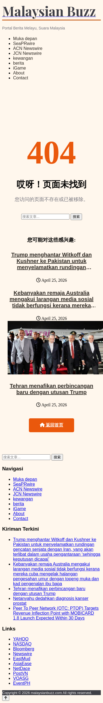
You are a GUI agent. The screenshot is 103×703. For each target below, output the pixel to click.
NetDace (21, 668)
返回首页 (51, 425)
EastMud (21, 658)
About (19, 73)
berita (18, 63)
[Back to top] (5, 698)
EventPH (21, 683)
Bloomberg (23, 649)
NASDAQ (22, 644)
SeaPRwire (24, 43)
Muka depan (25, 38)
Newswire (22, 653)
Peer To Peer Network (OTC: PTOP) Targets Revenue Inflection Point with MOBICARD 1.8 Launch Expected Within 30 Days (56, 613)
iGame (19, 68)
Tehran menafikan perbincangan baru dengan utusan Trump (51, 389)
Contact (20, 78)
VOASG (21, 678)
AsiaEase (22, 663)
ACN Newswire (28, 48)
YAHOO (21, 639)
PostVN (20, 673)
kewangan (23, 58)
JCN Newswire (27, 53)
